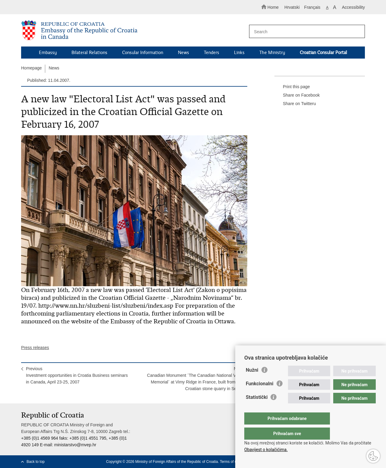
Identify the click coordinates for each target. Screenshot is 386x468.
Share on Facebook (297, 95)
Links (239, 52)
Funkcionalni (260, 396)
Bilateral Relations (89, 52)
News (183, 52)
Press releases (35, 347)
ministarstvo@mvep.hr (75, 444)
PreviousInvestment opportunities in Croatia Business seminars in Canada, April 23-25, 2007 (77, 375)
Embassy (48, 52)
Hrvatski (292, 7)
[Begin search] (358, 32)
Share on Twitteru (295, 104)
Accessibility (353, 7)
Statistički (256, 409)
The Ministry (272, 52)
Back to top (36, 462)
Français (312, 7)
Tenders (211, 52)
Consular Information (142, 52)
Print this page (292, 87)
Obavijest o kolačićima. (266, 449)
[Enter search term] (304, 32)
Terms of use (230, 462)
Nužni (252, 382)
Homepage (31, 68)
